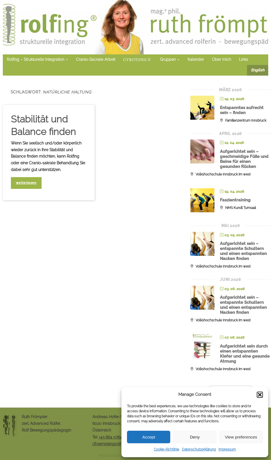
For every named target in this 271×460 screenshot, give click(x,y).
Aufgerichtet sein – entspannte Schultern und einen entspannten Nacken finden (243, 251)
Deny (195, 437)
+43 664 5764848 (114, 437)
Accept (148, 437)
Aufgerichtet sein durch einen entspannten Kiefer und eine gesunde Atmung (245, 354)
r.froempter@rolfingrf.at (112, 444)
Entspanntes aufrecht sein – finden (241, 110)
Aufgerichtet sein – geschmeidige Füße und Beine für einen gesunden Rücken (244, 159)
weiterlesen (26, 183)
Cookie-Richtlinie (166, 449)
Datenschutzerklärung (199, 449)
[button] (260, 395)
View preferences (241, 437)
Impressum (227, 449)
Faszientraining (235, 200)
